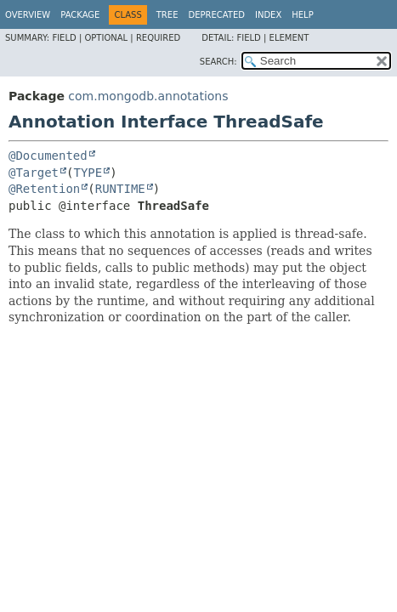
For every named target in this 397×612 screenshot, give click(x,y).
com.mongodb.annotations (148, 96)
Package (79, 15)
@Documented (48, 155)
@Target (34, 172)
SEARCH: (218, 61)
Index (268, 15)
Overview (27, 15)
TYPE (87, 172)
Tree (167, 15)
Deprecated (216, 15)
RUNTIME (120, 189)
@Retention (44, 189)
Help (302, 15)
